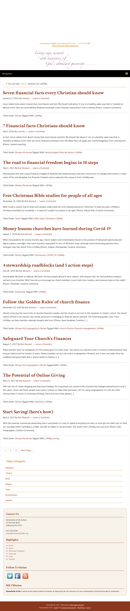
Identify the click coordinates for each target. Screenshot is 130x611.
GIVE (7, 478)
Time (7, 489)
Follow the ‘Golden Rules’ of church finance (46, 302)
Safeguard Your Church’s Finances (37, 339)
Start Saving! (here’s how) (28, 412)
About (11, 548)
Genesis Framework (68, 608)
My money (27, 152)
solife (56, 608)
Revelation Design (77, 605)
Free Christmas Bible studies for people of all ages (52, 195)
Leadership (20, 291)
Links (11, 556)
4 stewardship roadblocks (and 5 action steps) (48, 265)
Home (11, 545)
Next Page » (26, 450)
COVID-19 (51, 255)
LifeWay (38, 115)
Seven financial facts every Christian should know (53, 93)
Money (18, 115)
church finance (66, 328)
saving (56, 438)
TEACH (8, 473)
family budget (51, 152)
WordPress (81, 608)
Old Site (12, 559)
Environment (11, 494)
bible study (39, 218)
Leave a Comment (41, 98)
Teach (17, 218)
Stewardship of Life (65, 22)
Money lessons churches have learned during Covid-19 (57, 229)
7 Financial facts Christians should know (44, 126)
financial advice (66, 152)
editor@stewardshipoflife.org (65, 45)
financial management (84, 328)
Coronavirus (40, 255)
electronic (39, 401)
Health (8, 500)
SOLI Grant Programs (16, 551)
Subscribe (12, 554)
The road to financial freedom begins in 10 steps (50, 163)
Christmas (49, 218)
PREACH (9, 467)
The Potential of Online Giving (34, 375)
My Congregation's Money (34, 328)
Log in (88, 608)
